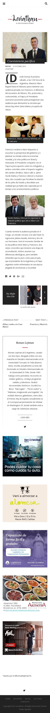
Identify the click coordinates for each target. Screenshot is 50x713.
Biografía (17, 699)
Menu (4, 3)
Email (23, 276)
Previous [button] (44, 290)
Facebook (6, 276)
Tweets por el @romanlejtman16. (17, 676)
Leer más (25, 417)
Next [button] (44, 300)
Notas (8, 66)
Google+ (18, 276)
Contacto (25, 701)
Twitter (10, 276)
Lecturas (38, 699)
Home (7, 699)
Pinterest (14, 276)
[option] (31, 298)
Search (46, 3)
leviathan (9, 69)
